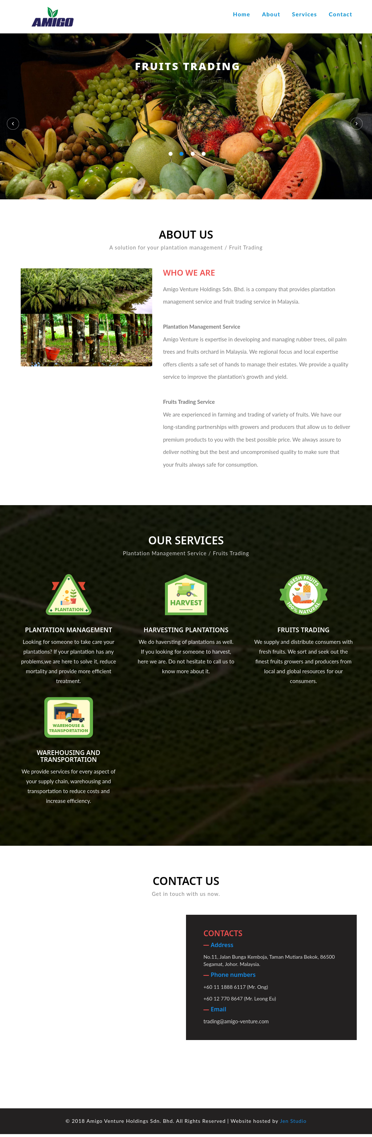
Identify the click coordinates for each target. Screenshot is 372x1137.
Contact (340, 14)
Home (241, 14)
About (271, 14)
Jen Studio (293, 1124)
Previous (14, 115)
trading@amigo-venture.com (236, 1025)
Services (304, 14)
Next (358, 115)
